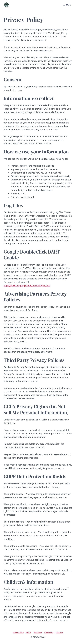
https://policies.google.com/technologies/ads (27, 285)
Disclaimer (38, 633)
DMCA (28, 633)
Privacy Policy (18, 633)
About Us (59, 633)
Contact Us (48, 633)
